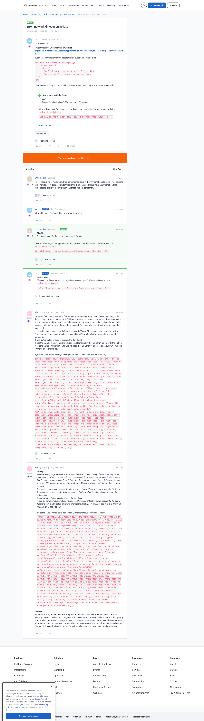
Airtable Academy (102, 664)
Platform (18, 658)
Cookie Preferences (141, 716)
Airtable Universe (140, 692)
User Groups (73, 5)
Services (136, 669)
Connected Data (22, 692)
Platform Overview (23, 664)
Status (173, 681)
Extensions (19, 675)
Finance (58, 692)
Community (36, 14)
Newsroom (175, 687)
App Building (20, 681)
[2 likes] (45, 195)
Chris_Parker (40, 177)
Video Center (99, 675)
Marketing (59, 669)
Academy (111, 5)
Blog (172, 675)
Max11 (38, 39)
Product (58, 664)
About (173, 664)
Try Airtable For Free (180, 692)
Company (175, 658)
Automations (69, 14)
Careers (174, 669)
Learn (96, 658)
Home (25, 14)
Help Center (124, 5)
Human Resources (63, 681)
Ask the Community (52, 14)
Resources (137, 658)
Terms (98, 716)
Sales (56, 687)
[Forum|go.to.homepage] (35, 5)
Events (101, 5)
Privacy (88, 716)
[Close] (51, 699)
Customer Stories (102, 687)
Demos (96, 681)
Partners (136, 664)
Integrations (20, 669)
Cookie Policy (40, 711)
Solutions (58, 658)
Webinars (97, 692)
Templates (137, 687)
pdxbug (38, 312)
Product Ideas (88, 5)
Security (58, 716)
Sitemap (77, 716)
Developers (137, 675)
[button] (157, 5)
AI (15, 687)
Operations (59, 675)
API (67, 716)
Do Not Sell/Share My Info (116, 716)
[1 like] (45, 140)
